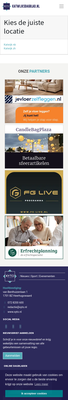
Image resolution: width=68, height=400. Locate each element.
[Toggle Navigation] (61, 6)
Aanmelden (12, 355)
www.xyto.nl (15, 311)
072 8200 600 (16, 302)
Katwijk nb (10, 44)
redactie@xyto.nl (17, 307)
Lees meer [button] (41, 384)
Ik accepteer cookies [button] (34, 393)
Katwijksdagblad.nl (26, 6)
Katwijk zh (10, 48)
